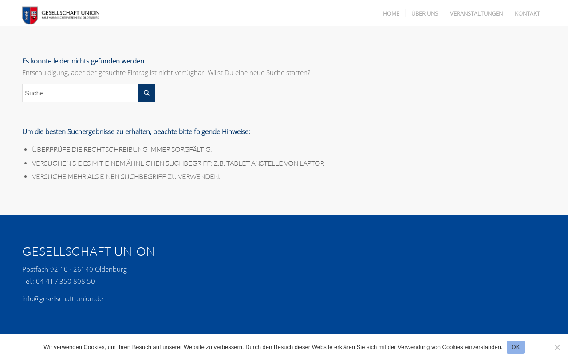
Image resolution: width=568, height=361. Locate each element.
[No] (556, 347)
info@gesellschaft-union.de (62, 298)
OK (515, 347)
